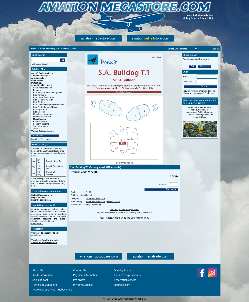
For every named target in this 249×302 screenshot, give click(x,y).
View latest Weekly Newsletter (45, 240)
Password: (187, 81)
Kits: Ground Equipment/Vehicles (48, 104)
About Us (37, 270)
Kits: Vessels (39, 112)
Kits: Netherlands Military (45, 107)
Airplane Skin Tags (40, 76)
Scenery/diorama (41, 124)
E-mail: (186, 76)
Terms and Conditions (44, 284)
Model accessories (42, 114)
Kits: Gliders (39, 102)
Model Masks (39, 119)
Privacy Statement (83, 284)
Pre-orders (79, 279)
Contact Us (79, 270)
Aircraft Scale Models (41, 73)
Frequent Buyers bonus (127, 275)
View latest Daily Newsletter (44, 242)
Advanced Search (40, 64)
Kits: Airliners (39, 95)
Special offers (39, 126)
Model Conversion (41, 116)
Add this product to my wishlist (124, 209)
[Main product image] (124, 163)
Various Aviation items (41, 131)
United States (181, 49)
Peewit (89, 195)
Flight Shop (36, 80)
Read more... (37, 223)
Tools (35, 129)
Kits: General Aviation (43, 100)
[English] (196, 49)
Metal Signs (36, 83)
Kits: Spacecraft (40, 109)
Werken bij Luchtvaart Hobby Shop (52, 289)
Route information (42, 275)
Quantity (162, 184)
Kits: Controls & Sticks (43, 97)
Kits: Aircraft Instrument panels (47, 92)
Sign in (204, 86)
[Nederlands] (191, 49)
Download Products (40, 139)
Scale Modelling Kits (40, 85)
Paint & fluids (39, 121)
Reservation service (125, 279)
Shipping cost (40, 279)
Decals (36, 90)
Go (62, 60)
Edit (193, 66)
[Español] (200, 49)
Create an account (207, 91)
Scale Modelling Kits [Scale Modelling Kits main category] (42, 88)
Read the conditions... (41, 200)
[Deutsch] (205, 49)
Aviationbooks (37, 78)
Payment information (85, 275)
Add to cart (171, 189)
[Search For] (45, 60)
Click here (209, 93)
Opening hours (122, 270)
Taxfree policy (122, 284)
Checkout (204, 66)
